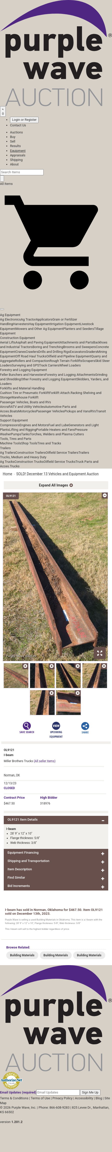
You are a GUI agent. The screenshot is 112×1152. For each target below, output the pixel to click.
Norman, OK (12, 775)
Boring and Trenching (48, 347)
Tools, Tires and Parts (15, 439)
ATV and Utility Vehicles (28, 407)
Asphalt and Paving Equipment (38, 342)
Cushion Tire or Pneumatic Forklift (24, 393)
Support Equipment (14, 420)
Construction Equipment (17, 338)
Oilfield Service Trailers (62, 452)
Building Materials (22, 955)
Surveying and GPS (25, 365)
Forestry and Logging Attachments (70, 375)
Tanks (25, 434)
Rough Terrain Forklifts (66, 361)
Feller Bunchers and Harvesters (22, 375)
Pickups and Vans (77, 411)
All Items (6, 184)
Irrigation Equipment (65, 324)
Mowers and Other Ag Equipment (39, 329)
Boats (14, 411)
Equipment (18, 151)
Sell (12, 141)
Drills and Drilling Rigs (54, 352)
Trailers (5, 448)
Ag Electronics (10, 319)
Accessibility (84, 1098)
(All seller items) (45, 761)
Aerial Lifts (8, 342)
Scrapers (88, 361)
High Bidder (48, 797)
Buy (12, 137)
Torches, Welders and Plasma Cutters (57, 434)
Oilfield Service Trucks (59, 462)
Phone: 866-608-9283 (54, 1107)
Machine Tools (10, 443)
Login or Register (24, 120)
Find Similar (16, 877)
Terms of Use (40, 1098)
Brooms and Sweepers (79, 347)
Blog (98, 1098)
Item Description (20, 869)
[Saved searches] (3, 111)
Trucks (15, 466)
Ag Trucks (7, 462)
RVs (93, 411)
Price (14, 797)
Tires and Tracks (49, 443)
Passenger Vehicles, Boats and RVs (25, 402)
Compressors (10, 425)
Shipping (16, 160)
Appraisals (17, 155)
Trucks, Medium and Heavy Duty (23, 457)
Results (15, 146)
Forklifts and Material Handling (22, 388)
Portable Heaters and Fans (55, 429)
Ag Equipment (10, 315)
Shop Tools (29, 443)
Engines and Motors (34, 425)
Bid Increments (19, 886)
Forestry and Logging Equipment (23, 370)
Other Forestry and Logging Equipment (48, 379)
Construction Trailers (31, 452)
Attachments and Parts (76, 342)
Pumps (16, 434)
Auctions (16, 132)
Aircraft (5, 407)
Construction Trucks (29, 462)
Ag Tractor (28, 319)
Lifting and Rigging (22, 429)
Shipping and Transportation (28, 861)
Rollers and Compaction (32, 361)
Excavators (78, 352)
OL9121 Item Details (23, 819)
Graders (91, 352)
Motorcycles (27, 411)
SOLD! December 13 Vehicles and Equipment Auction (57, 474)
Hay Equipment (40, 324)
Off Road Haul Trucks (31, 356)
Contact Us (18, 125)
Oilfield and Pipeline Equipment (68, 356)
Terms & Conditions (14, 1098)
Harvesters (21, 324)
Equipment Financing (23, 852)
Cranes (21, 352)
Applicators (44, 319)
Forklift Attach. (60, 393)
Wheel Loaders (70, 365)
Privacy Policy (62, 1098)
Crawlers (32, 352)
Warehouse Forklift (25, 397)
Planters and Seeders (78, 329)
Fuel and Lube (58, 425)
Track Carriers (49, 365)
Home (7, 474)
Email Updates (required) (18, 1092)
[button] (56, 298)
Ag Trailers (8, 452)
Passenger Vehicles (50, 411)
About (14, 164)
